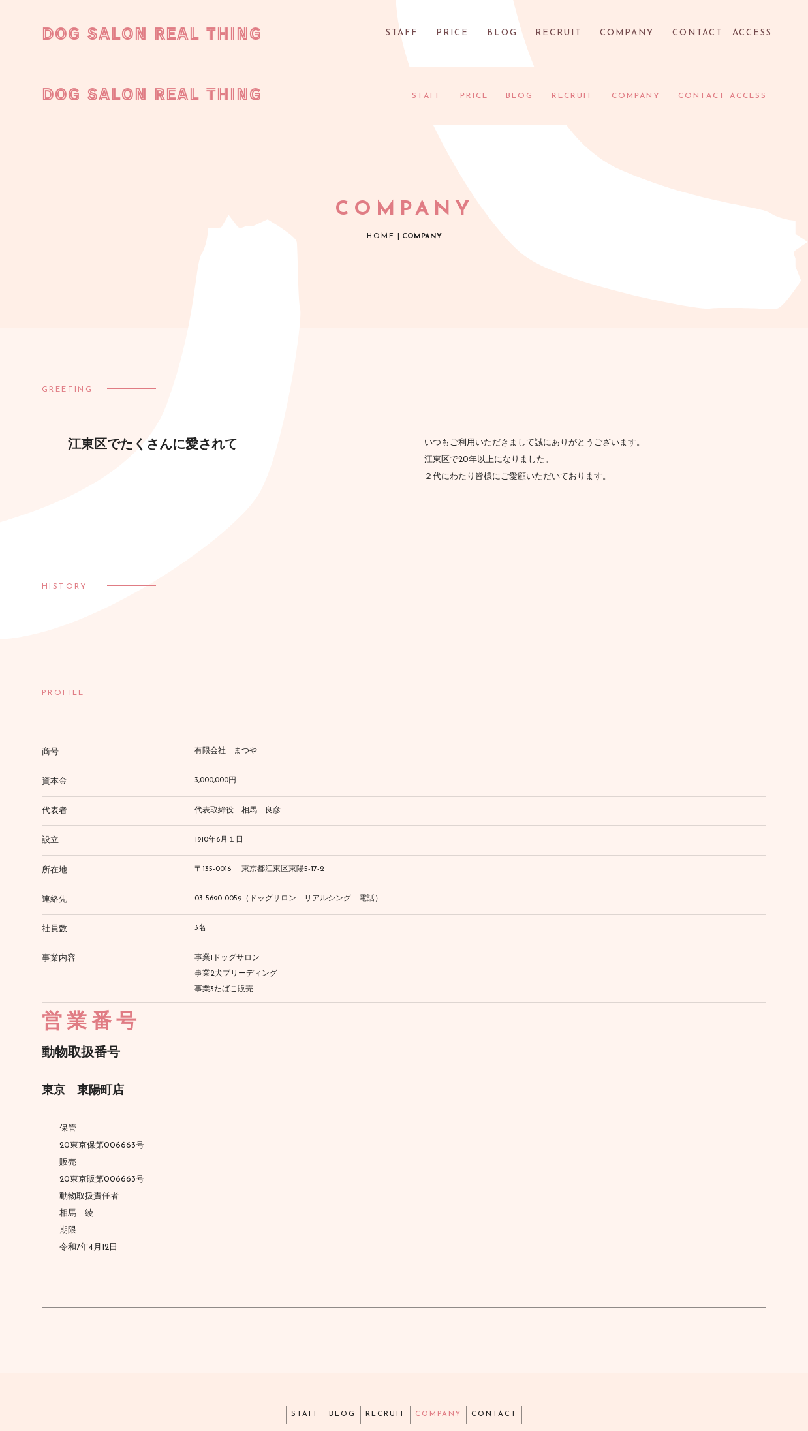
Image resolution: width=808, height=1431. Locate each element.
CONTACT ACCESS (720, 35)
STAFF (422, 35)
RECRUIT (567, 35)
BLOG (514, 35)
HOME (381, 182)
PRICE (469, 35)
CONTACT (519, 1358)
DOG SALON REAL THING (152, 33)
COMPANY (630, 35)
